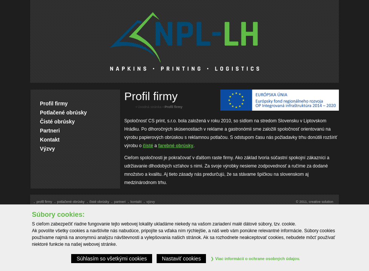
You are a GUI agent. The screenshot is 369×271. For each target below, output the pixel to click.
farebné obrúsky (175, 145)
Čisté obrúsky (57, 122)
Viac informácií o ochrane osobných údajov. (255, 258)
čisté (148, 145)
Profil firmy (54, 103)
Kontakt (49, 140)
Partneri (50, 131)
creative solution (321, 202)
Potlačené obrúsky (63, 113)
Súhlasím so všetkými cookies (111, 259)
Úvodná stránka (150, 107)
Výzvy (47, 149)
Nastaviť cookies (181, 259)
